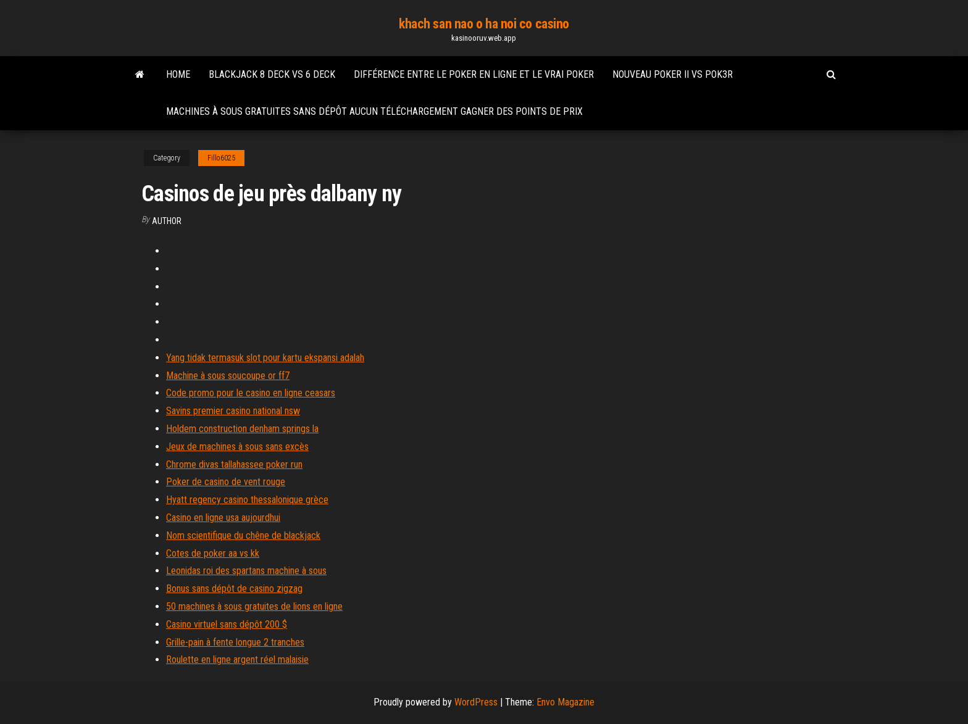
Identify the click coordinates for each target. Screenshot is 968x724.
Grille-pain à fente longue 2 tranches (235, 642)
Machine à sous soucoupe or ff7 (228, 375)
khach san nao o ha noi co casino (484, 23)
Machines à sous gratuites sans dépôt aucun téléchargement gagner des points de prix (374, 111)
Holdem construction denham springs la (242, 429)
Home (178, 74)
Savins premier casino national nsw (233, 411)
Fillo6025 (221, 158)
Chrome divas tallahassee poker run (234, 464)
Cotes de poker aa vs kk (212, 553)
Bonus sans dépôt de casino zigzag (234, 588)
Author (167, 221)
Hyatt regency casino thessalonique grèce (247, 500)
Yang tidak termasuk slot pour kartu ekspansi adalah (265, 358)
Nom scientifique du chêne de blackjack (243, 535)
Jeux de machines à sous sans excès (237, 446)
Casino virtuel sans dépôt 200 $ (226, 624)
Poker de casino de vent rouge (225, 482)
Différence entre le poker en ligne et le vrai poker (474, 74)
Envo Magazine (565, 702)
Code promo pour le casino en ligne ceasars (250, 393)
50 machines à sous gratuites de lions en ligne (254, 606)
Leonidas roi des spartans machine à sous (246, 570)
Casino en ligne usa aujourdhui (223, 517)
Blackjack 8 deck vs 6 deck (272, 74)
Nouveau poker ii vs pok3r (672, 74)
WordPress (476, 702)
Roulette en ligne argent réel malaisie (237, 659)
